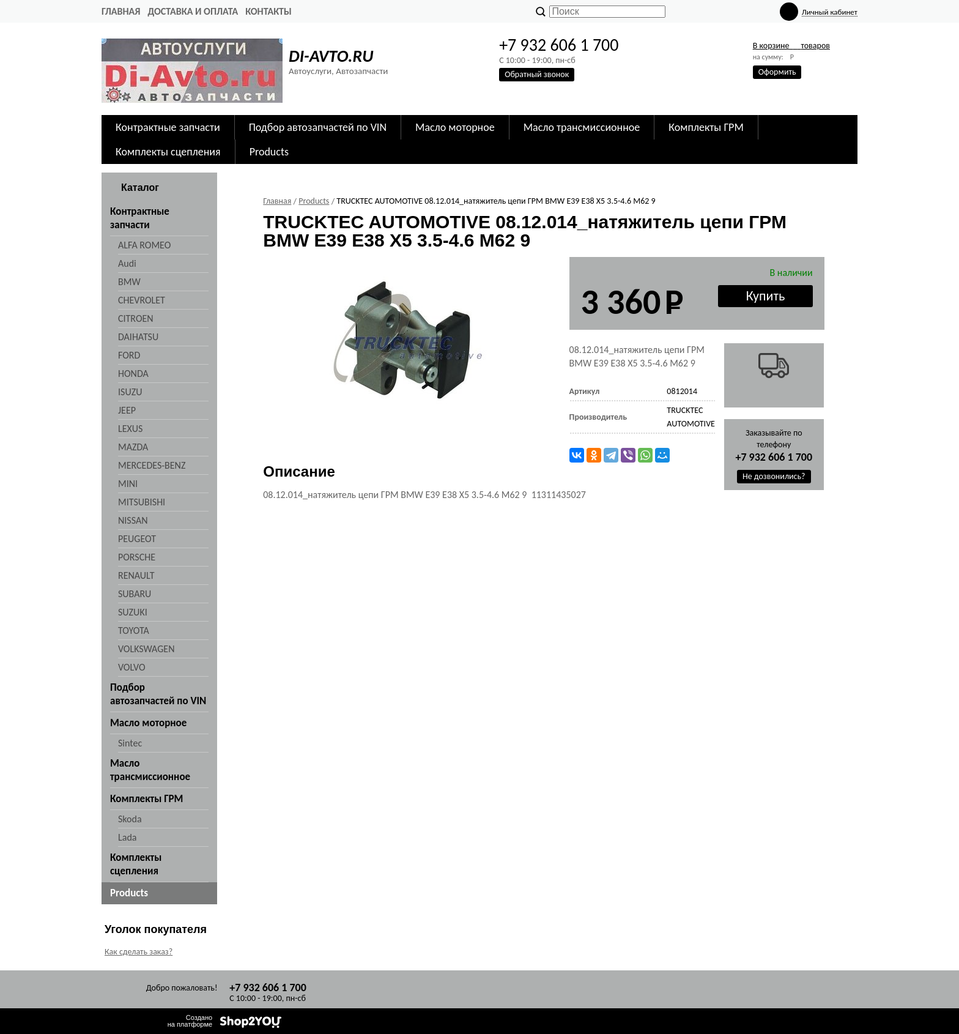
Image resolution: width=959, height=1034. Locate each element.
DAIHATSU (138, 337)
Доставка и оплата (192, 11)
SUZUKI (132, 612)
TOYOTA (133, 630)
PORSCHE (136, 557)
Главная (121, 11)
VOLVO (132, 667)
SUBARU (134, 594)
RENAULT (136, 575)
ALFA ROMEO (144, 245)
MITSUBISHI (141, 502)
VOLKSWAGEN (146, 649)
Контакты (268, 11)
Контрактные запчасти (168, 127)
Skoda (130, 819)
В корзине (791, 45)
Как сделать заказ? (138, 952)
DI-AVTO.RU (331, 56)
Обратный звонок (537, 74)
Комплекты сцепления (168, 151)
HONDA (133, 373)
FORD (129, 355)
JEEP (127, 410)
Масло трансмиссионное (582, 127)
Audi (127, 263)
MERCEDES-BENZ (151, 465)
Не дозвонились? (773, 476)
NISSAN (133, 520)
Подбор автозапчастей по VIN (318, 127)
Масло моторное (455, 127)
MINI (128, 483)
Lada (127, 837)
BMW (129, 282)
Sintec (130, 743)
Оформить (777, 72)
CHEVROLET (141, 300)
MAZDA (133, 447)
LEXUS (130, 428)
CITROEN (136, 318)
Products (269, 151)
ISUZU (130, 392)
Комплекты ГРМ (706, 127)
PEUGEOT (137, 539)
